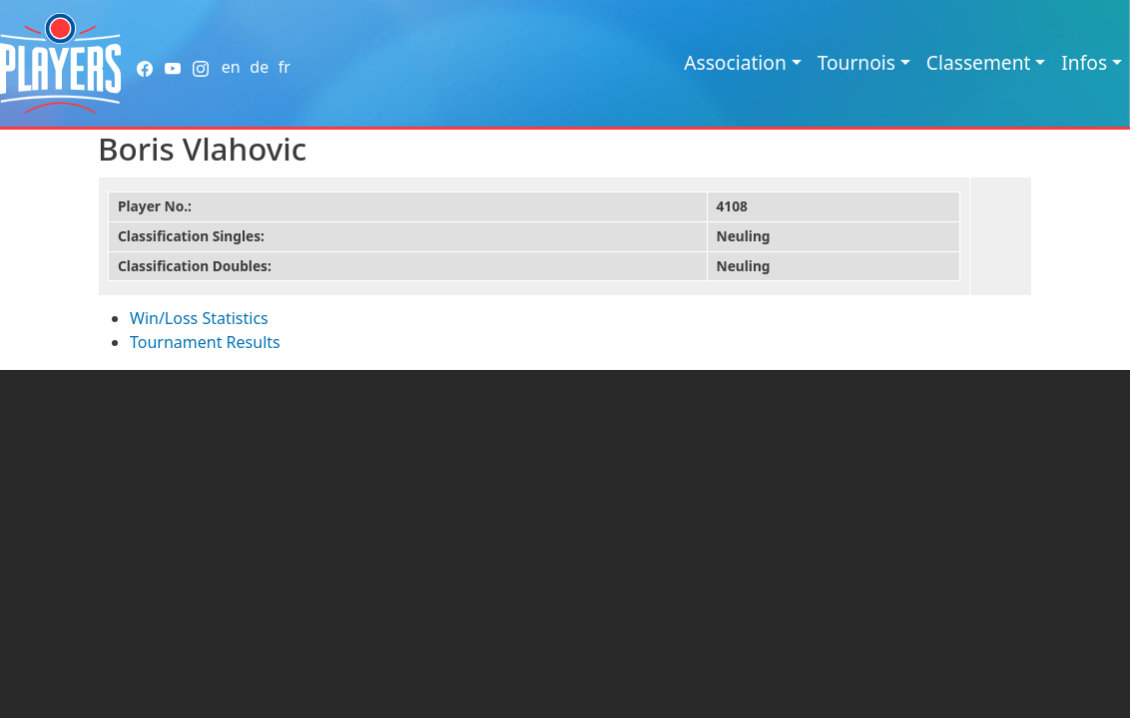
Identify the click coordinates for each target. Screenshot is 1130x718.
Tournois (856, 62)
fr (284, 67)
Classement (978, 62)
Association (735, 62)
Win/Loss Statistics (199, 318)
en (231, 67)
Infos (1084, 62)
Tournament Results (205, 342)
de (259, 67)
